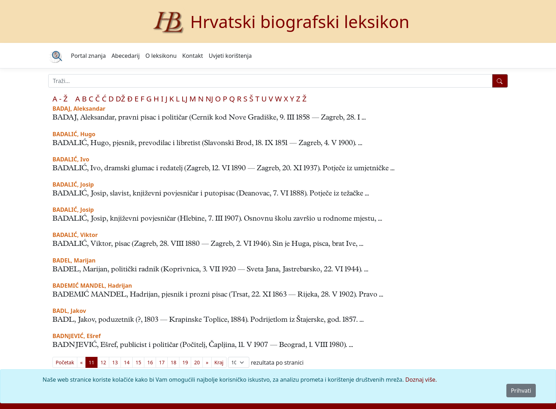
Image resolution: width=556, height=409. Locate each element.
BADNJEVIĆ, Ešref (76, 336)
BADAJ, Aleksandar (78, 108)
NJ (209, 99)
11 (91, 362)
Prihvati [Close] (521, 390)
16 (150, 362)
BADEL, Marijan (73, 260)
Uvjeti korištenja (230, 56)
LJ (185, 99)
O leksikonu (161, 56)
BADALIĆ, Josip (73, 184)
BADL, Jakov (69, 311)
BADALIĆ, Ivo (70, 159)
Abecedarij (125, 56)
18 (173, 362)
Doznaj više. (421, 379)
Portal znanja (88, 56)
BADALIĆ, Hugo (73, 134)
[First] (64, 362)
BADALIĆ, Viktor (75, 235)
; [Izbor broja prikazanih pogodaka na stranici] (238, 362)
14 (126, 362)
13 (115, 362)
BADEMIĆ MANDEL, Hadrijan (92, 285)
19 (185, 362)
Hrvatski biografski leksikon (300, 21)
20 (197, 362)
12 (103, 362)
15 (138, 362)
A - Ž (60, 99)
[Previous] (81, 362)
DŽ (120, 99)
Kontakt (192, 56)
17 (162, 362)
